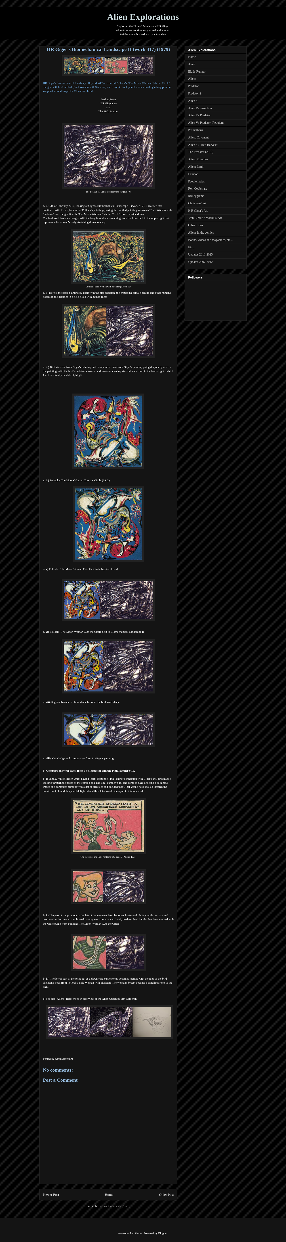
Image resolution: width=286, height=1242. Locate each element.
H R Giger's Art (198, 210)
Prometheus (195, 130)
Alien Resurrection (200, 108)
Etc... (191, 247)
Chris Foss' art (197, 203)
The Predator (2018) (201, 152)
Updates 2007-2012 (200, 262)
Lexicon (193, 174)
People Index (196, 181)
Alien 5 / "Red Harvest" (203, 145)
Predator (193, 86)
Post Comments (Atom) (116, 1206)
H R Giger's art (108, 103)
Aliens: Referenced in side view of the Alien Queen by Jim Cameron (97, 998)
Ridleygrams (196, 196)
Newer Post (51, 1194)
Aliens (192, 78)
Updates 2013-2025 (200, 254)
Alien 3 (193, 101)
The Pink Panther (108, 111)
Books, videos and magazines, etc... (210, 240)
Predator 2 (194, 93)
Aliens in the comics (201, 232)
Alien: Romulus (198, 159)
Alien (191, 64)
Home (109, 1194)
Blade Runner (196, 71)
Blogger (162, 1233)
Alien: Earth (196, 166)
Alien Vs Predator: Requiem (206, 122)
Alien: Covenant (198, 137)
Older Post (166, 1194)
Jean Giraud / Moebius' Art (205, 218)
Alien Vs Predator (199, 115)
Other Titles (195, 225)
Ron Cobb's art (197, 188)
